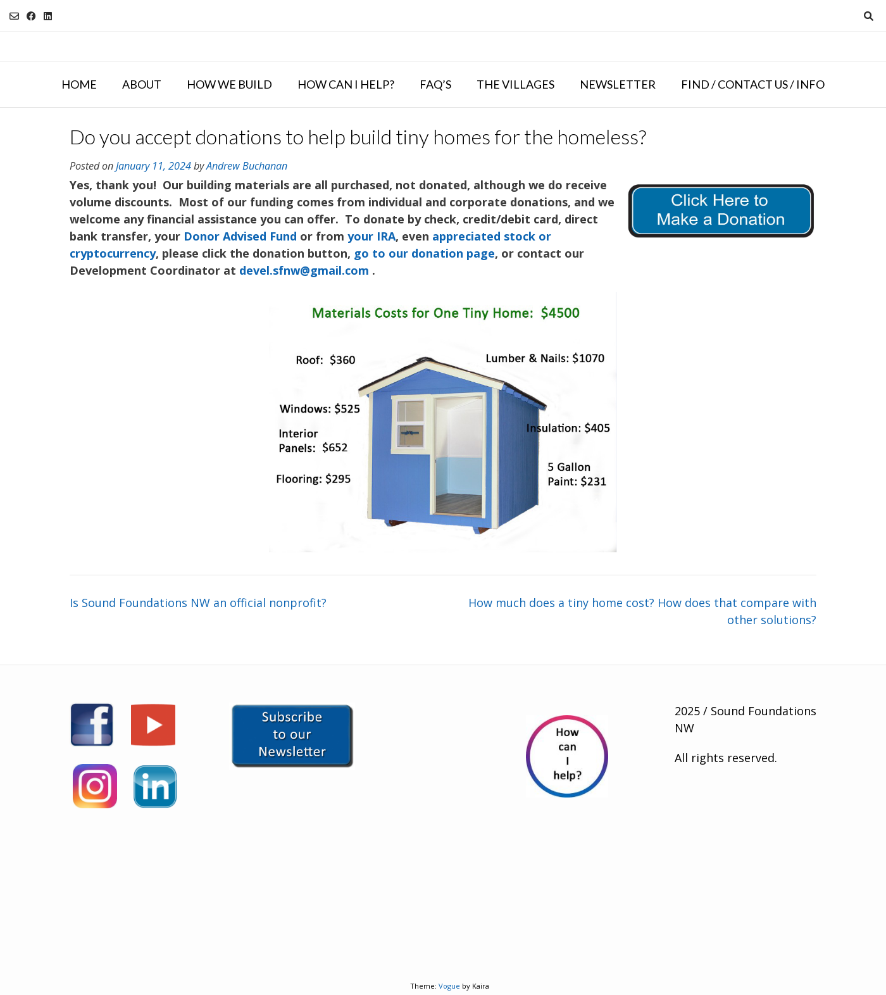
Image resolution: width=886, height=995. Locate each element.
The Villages (515, 84)
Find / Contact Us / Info (753, 84)
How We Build (229, 84)
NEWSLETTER (618, 84)
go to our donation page (424, 253)
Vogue (449, 986)
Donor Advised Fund (240, 236)
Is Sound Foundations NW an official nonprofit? (198, 602)
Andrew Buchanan (246, 166)
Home (79, 84)
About (141, 84)
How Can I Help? (345, 84)
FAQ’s (435, 84)
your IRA (371, 236)
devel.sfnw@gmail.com (304, 270)
